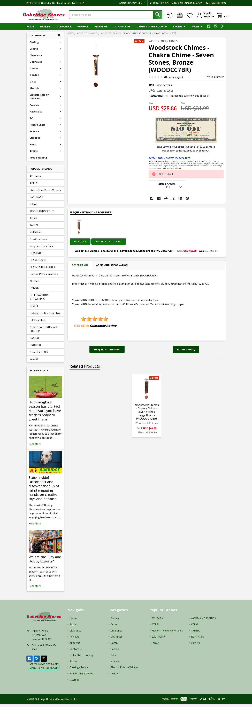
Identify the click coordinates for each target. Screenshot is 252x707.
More (197, 29)
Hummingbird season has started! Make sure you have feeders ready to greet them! (45, 414)
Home (30, 29)
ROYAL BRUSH (38, 263)
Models (45, 91)
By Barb (34, 291)
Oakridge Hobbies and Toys (45, 316)
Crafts (45, 51)
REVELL (34, 309)
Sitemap (74, 682)
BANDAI (34, 341)
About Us (101, 29)
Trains (45, 154)
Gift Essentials (38, 323)
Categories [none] (37, 38)
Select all (80, 242)
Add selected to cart (110, 242)
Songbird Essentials (41, 249)
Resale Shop (45, 127)
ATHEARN (35, 179)
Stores (179, 29)
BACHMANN (37, 200)
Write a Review (215, 79)
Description (80, 265)
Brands (45, 29)
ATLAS (33, 221)
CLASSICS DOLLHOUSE (43, 270)
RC (45, 121)
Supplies (45, 140)
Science (45, 134)
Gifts (45, 84)
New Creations (38, 242)
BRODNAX (35, 348)
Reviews (82, 29)
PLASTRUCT (37, 256)
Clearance (64, 29)
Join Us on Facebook (81, 676)
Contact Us (122, 29)
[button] (167, 188)
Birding (45, 45)
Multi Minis (36, 235)
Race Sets (45, 114)
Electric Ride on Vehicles (46, 99)
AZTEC (33, 186)
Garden (45, 78)
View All (34, 362)
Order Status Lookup (151, 29)
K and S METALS (39, 355)
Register (205, 18)
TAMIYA (34, 228)
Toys (45, 147)
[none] (96, 68)
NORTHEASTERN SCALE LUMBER (44, 332)
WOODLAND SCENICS (42, 214)
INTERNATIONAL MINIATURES (40, 300)
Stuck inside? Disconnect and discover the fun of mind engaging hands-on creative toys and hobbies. (44, 491)
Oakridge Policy (79, 670)
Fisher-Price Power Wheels (45, 193)
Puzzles (45, 108)
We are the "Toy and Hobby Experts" (45, 562)
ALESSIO (35, 284)
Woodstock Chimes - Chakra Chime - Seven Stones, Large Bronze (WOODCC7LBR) (146, 412)
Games (45, 71)
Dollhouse (45, 64)
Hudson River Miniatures (44, 277)
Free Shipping (38, 160)
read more (35, 447)
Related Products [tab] (85, 367)
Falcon (33, 207)
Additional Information (112, 265)
